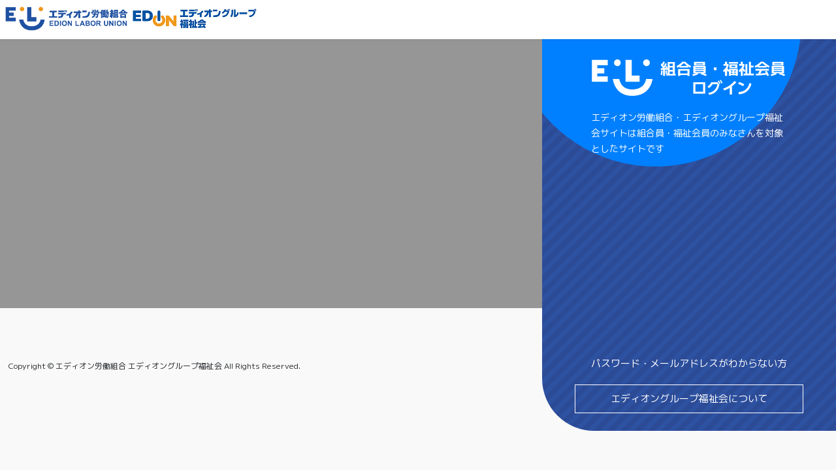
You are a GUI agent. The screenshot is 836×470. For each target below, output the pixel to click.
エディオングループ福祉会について (689, 398)
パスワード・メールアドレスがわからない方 (689, 363)
